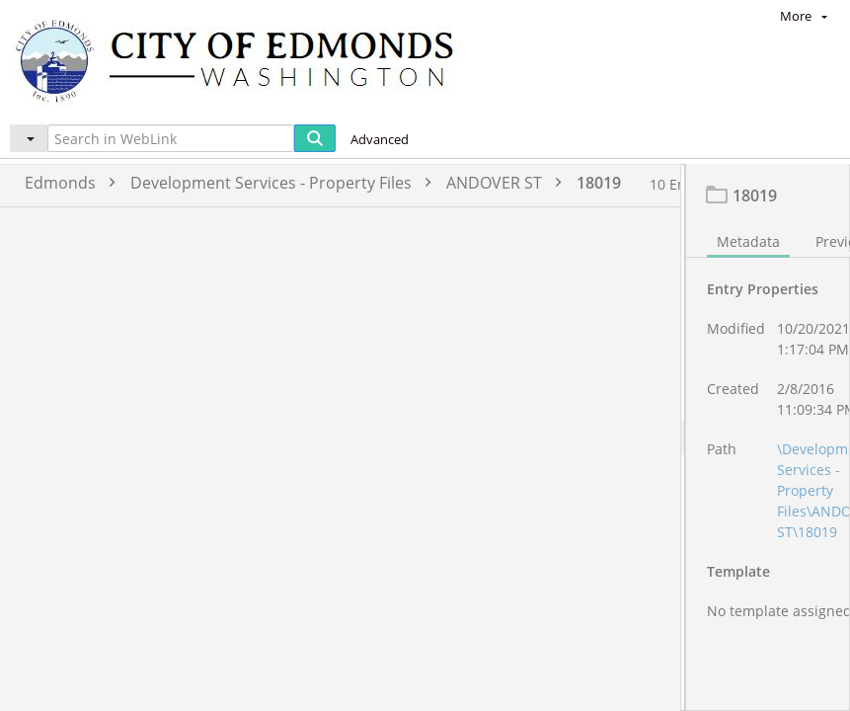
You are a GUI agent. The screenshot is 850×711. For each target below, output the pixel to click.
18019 (599, 183)
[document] (768, 459)
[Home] (244, 59)
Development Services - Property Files (285, 183)
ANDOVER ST (509, 183)
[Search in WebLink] (170, 138)
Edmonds (75, 183)
